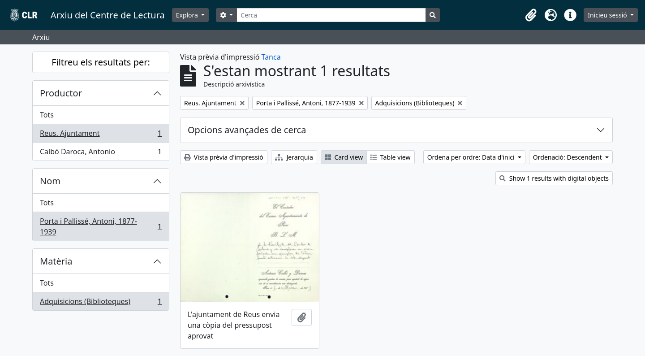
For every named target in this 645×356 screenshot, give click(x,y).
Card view (344, 157)
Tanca (271, 57)
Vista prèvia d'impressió (223, 157)
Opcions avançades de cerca (247, 130)
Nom (50, 181)
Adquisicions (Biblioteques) (100, 303)
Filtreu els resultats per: (101, 62)
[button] (531, 15)
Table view (390, 157)
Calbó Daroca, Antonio (100, 153)
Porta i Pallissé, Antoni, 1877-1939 (100, 226)
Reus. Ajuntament (100, 135)
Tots (47, 115)
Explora (188, 15)
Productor (61, 93)
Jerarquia (294, 157)
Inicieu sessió (608, 15)
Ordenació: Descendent (568, 157)
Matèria (56, 261)
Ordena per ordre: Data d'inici (471, 157)
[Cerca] (331, 15)
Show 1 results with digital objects (554, 178)
